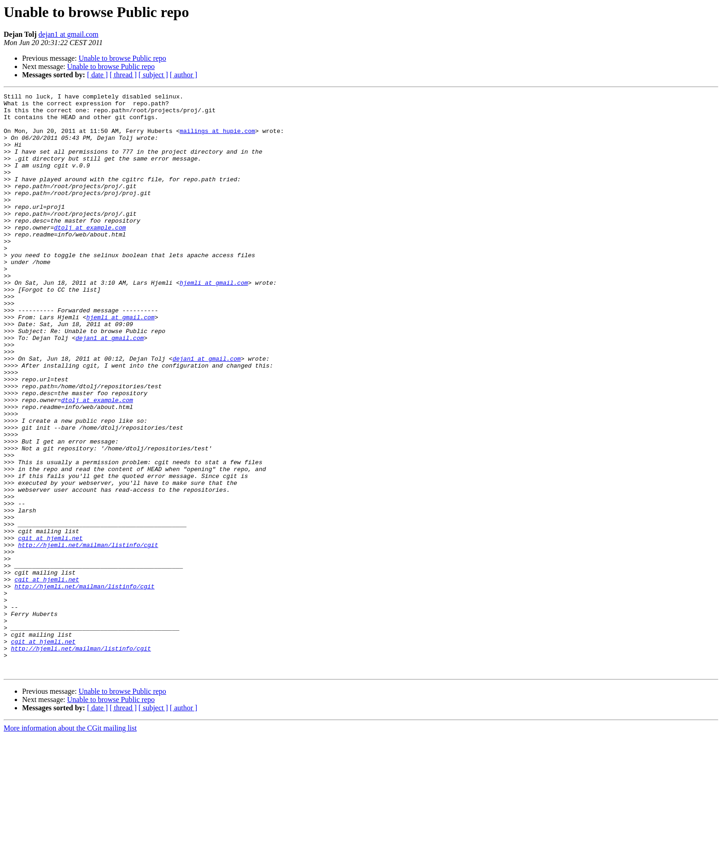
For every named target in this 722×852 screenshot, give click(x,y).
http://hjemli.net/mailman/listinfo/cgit (88, 636)
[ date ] (97, 75)
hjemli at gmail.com (214, 321)
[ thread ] (123, 75)
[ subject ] (153, 75)
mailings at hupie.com (217, 139)
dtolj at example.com (90, 255)
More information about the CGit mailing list (70, 844)
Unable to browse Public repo (122, 58)
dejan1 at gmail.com (69, 34)
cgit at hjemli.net (50, 627)
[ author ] (184, 75)
